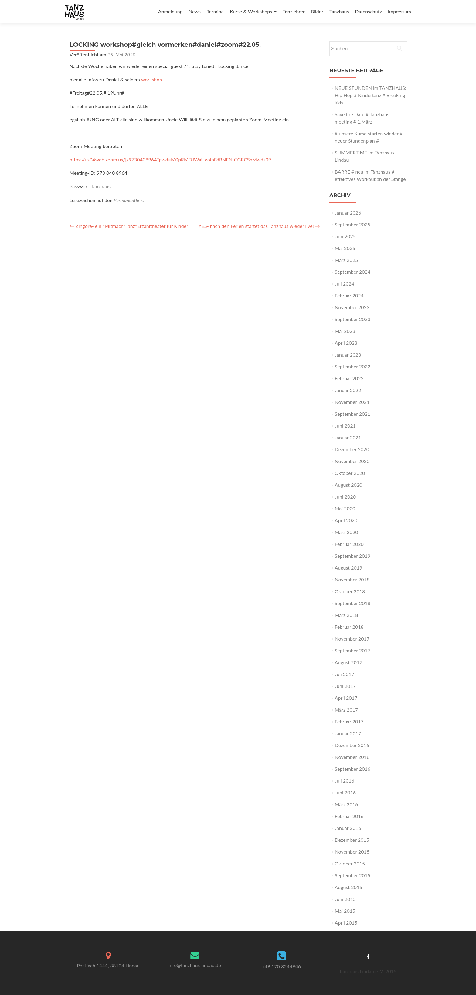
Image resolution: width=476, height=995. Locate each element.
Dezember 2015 (352, 840)
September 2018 (352, 603)
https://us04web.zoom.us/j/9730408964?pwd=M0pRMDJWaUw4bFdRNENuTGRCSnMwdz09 (170, 159)
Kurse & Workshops (251, 11)
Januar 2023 (348, 354)
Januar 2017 (348, 733)
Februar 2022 (349, 378)
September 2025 (352, 224)
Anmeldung (170, 11)
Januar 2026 (348, 212)
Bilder (317, 11)
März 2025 (346, 260)
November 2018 (352, 579)
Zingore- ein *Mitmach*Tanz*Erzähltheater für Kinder (129, 226)
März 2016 (346, 804)
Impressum (399, 11)
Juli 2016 (344, 780)
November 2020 (352, 461)
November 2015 (352, 852)
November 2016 (352, 757)
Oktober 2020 (350, 473)
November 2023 (352, 307)
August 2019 (348, 567)
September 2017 (352, 650)
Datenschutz (368, 11)
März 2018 (346, 615)
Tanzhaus (339, 11)
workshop (151, 79)
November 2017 (352, 638)
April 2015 (346, 923)
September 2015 (352, 875)
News (195, 11)
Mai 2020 (345, 508)
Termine (215, 11)
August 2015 (348, 887)
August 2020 (348, 485)
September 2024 (352, 272)
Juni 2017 (345, 686)
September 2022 (352, 366)
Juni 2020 (345, 496)
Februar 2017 (349, 721)
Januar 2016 (348, 828)
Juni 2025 (345, 236)
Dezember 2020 (352, 449)
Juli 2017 (344, 674)
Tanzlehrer (294, 11)
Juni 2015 (345, 899)
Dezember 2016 (352, 745)
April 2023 (346, 343)
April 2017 (346, 698)
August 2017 (348, 662)
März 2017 (346, 709)
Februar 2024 (349, 295)
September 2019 (352, 556)
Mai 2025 (345, 248)
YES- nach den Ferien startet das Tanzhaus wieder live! (259, 226)
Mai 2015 (345, 911)
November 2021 (352, 402)
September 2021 (352, 414)
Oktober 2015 (350, 863)
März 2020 (346, 532)
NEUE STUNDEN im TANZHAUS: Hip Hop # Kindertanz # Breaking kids (370, 95)
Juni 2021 (345, 425)
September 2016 (352, 769)
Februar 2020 (349, 544)
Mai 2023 (345, 331)
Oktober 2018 (350, 591)
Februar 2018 (349, 627)
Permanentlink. (129, 200)
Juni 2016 (345, 792)
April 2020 (346, 520)
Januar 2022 (348, 390)
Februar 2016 (349, 816)
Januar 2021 (348, 437)
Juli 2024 (344, 283)
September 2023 (352, 319)
